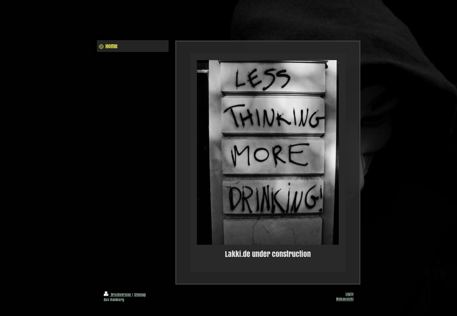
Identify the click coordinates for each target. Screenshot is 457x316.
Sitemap (140, 294)
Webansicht (345, 299)
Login (350, 294)
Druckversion (118, 294)
